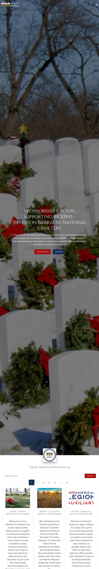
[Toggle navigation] (97, 4)
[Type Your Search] (44, 476)
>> (67, 482)
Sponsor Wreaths (42, 251)
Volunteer (58, 251)
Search (90, 476)
